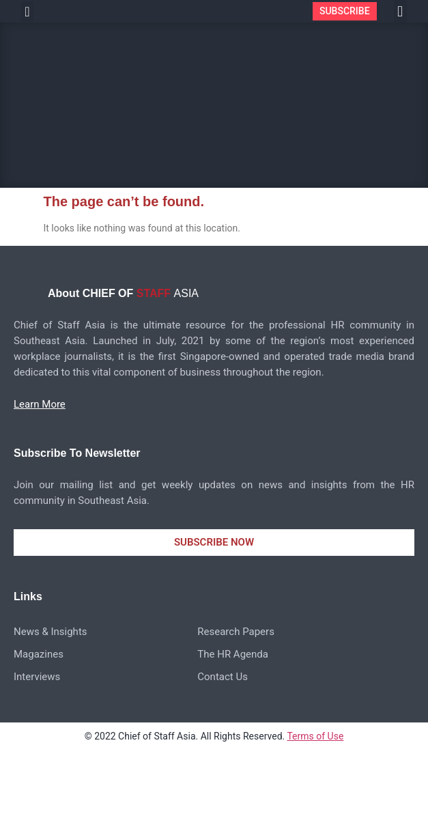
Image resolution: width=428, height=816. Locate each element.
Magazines (38, 654)
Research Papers (235, 631)
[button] (27, 11)
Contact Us (222, 677)
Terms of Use (315, 736)
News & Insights (50, 631)
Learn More (40, 404)
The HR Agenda (232, 654)
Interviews (37, 677)
